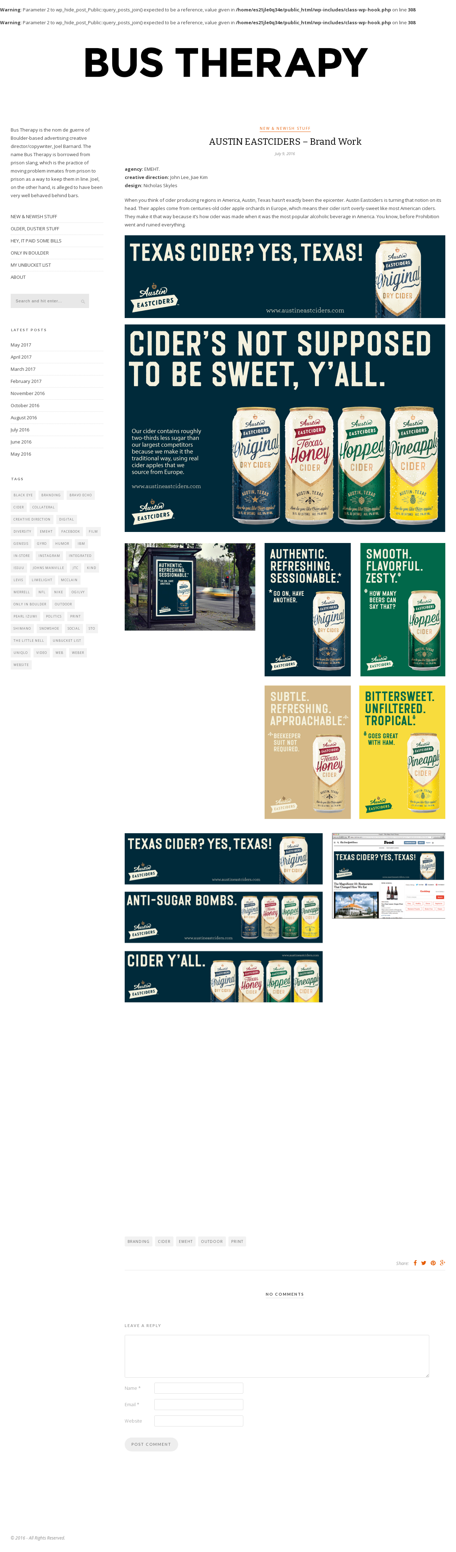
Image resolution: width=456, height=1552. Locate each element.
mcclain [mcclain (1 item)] (69, 580)
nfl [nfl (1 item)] (42, 592)
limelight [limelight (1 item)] (42, 580)
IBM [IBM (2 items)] (81, 543)
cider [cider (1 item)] (19, 507)
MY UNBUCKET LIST (31, 265)
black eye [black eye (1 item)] (23, 495)
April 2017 (21, 357)
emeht (186, 1241)
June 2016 (21, 442)
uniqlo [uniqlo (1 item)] (21, 652)
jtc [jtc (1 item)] (75, 567)
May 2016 (21, 454)
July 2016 (20, 429)
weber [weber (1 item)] (78, 652)
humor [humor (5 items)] (62, 543)
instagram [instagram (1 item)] (49, 555)
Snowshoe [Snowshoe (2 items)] (49, 628)
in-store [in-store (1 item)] (22, 555)
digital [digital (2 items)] (66, 519)
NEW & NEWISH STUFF (285, 128)
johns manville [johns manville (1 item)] (48, 567)
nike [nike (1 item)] (58, 592)
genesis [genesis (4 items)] (21, 543)
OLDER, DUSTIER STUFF (35, 228)
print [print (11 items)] (75, 616)
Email (132, 1404)
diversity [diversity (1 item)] (22, 531)
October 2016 (25, 405)
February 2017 (26, 381)
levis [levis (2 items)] (18, 580)
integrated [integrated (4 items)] (80, 555)
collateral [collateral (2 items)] (43, 507)
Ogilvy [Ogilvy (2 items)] (78, 592)
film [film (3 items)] (93, 531)
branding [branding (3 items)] (51, 495)
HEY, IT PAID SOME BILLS (36, 240)
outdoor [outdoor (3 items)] (63, 604)
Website (133, 1421)
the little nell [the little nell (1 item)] (29, 640)
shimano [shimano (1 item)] (22, 628)
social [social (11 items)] (74, 628)
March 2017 (23, 369)
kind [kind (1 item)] (91, 567)
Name (133, 1388)
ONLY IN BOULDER (30, 253)
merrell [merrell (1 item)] (22, 592)
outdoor (212, 1241)
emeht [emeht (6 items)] (46, 531)
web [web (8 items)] (59, 652)
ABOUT (18, 277)
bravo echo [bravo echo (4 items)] (80, 495)
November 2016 (28, 393)
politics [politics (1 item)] (54, 616)
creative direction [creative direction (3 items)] (32, 519)
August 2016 (24, 417)
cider (164, 1241)
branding (139, 1241)
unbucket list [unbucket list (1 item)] (67, 640)
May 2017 (21, 345)
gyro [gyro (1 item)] (42, 543)
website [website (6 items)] (21, 664)
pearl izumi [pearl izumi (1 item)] (25, 616)
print (237, 1241)
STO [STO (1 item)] (92, 628)
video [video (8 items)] (41, 652)
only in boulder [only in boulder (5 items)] (30, 604)
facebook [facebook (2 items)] (70, 531)
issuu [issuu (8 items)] (19, 567)
